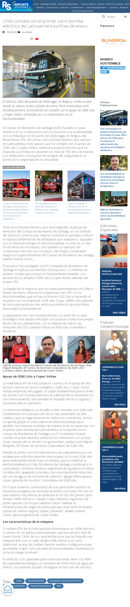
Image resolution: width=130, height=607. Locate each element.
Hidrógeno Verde (48, 4)
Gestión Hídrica (88, 4)
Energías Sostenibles (68, 4)
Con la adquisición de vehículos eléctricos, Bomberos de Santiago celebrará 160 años (46, 207)
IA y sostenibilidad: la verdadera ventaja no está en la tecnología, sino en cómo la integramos (112, 177)
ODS (126, 4)
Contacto (113, 7)
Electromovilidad (114, 4)
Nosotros (124, 7)
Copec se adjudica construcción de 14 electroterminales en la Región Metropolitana (79, 207)
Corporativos (52, 7)
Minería (101, 4)
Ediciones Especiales (96, 7)
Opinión (40, 7)
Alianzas (64, 7)
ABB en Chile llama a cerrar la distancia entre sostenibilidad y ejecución (112, 211)
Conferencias (77, 7)
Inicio (35, 4)
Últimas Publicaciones (82, 11)
